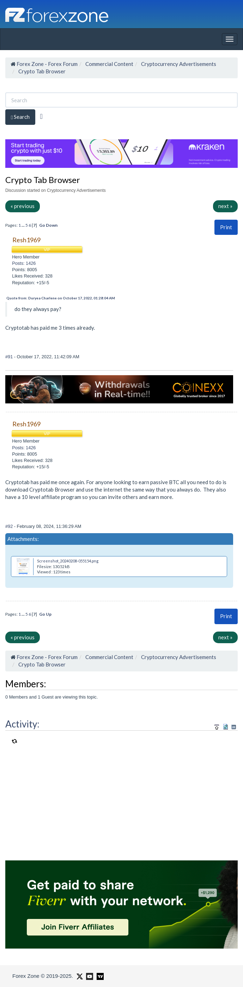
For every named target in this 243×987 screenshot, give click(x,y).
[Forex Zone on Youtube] (88, 976)
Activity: (22, 724)
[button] (226, 227)
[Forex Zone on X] (78, 976)
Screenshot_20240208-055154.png (67, 561)
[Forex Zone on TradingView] (99, 976)
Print (226, 227)
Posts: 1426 (24, 263)
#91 (9, 356)
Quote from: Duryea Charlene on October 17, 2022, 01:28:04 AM (60, 298)
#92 (9, 526)
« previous (23, 206)
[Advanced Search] (41, 116)
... (23, 225)
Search (20, 117)
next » (225, 206)
